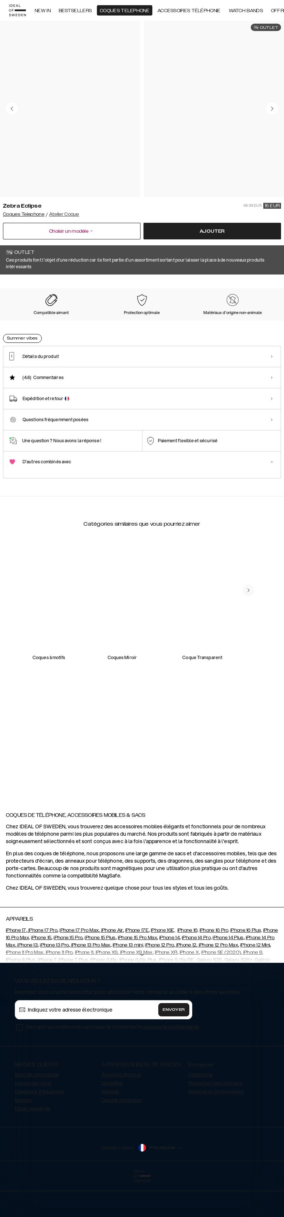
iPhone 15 (41, 974)
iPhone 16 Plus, (246, 967)
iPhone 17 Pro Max (79, 967)
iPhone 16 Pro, (214, 967)
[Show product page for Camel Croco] (136, 321)
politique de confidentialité (171, 1064)
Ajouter (212, 231)
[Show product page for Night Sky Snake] (97, 321)
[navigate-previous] (248, 755)
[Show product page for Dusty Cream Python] (213, 321)
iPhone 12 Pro (159, 982)
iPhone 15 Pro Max (137, 974)
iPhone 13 (27, 982)
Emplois (110, 1128)
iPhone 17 (16, 967)
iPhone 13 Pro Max (90, 982)
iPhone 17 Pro (42, 967)
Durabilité (112, 1120)
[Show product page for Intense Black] (59, 321)
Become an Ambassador (216, 1128)
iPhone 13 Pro (54, 982)
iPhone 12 (185, 982)
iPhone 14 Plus (228, 974)
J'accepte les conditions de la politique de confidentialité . (112, 1064)
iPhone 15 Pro (68, 974)
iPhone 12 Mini (255, 982)
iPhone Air (111, 967)
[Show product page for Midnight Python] (252, 321)
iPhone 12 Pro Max (218, 982)
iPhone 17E (137, 967)
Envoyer (174, 1047)
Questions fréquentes (39, 1128)
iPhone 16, (188, 967)
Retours (24, 1137)
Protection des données (215, 1120)
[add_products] (77, 658)
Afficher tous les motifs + (252, 284)
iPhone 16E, (163, 967)
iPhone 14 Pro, (197, 974)
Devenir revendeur (122, 1137)
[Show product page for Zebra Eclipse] (20, 321)
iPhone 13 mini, (128, 982)
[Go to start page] (17, 10)
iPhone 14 (169, 974)
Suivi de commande (37, 1111)
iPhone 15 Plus (100, 974)
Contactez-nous (33, 1120)
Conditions (200, 1111)
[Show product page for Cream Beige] (175, 321)
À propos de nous (121, 1111)
